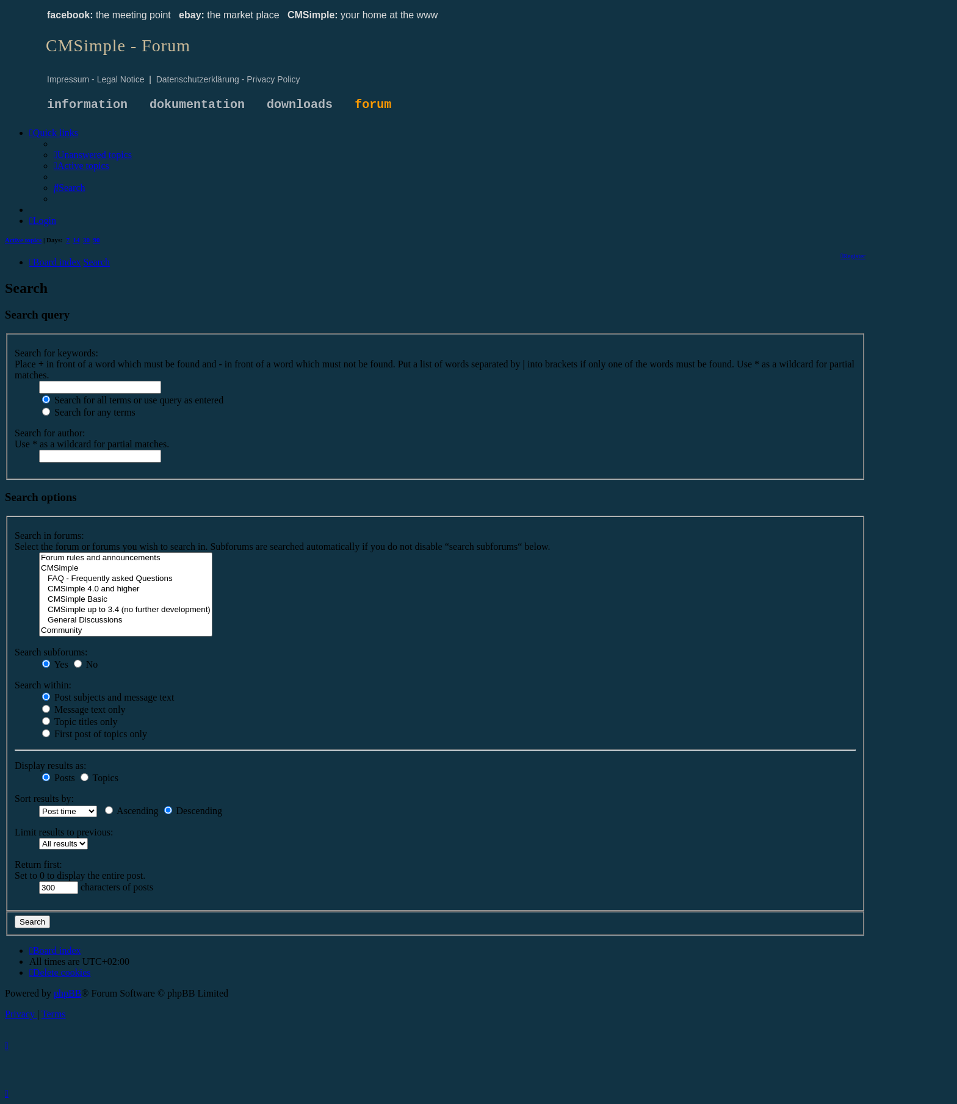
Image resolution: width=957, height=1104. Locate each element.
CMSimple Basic (126, 599)
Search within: (43, 685)
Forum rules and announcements (126, 558)
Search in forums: (49, 535)
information (87, 105)
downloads (300, 105)
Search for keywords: (56, 353)
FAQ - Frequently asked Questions (126, 579)
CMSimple (126, 568)
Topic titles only (79, 721)
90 (96, 240)
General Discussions (126, 620)
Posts (58, 778)
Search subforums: (51, 652)
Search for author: (50, 433)
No (86, 664)
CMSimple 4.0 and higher (126, 589)
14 (76, 240)
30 (86, 240)
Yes (55, 664)
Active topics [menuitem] (23, 240)
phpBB (67, 993)
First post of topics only (94, 734)
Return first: (38, 864)
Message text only (83, 709)
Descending (193, 811)
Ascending (132, 811)
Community (126, 631)
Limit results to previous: (64, 832)
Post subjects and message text (108, 697)
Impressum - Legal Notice (96, 79)
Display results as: (50, 765)
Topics (99, 778)
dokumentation (197, 105)
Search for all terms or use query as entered (132, 400)
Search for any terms (88, 412)
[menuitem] (93, 155)
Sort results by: (44, 798)
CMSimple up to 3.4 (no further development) (126, 610)
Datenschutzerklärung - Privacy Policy (228, 79)
